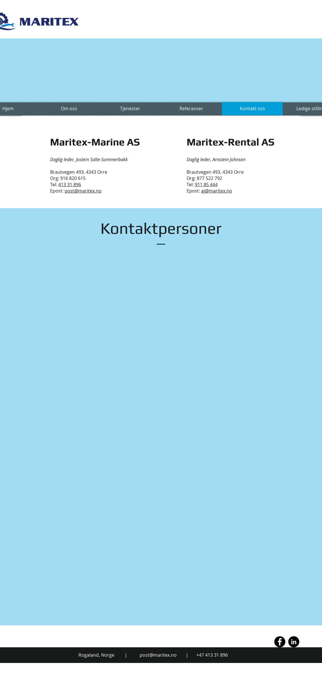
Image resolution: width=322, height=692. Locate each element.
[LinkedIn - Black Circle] (293, 641)
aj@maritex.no (216, 191)
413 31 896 (69, 184)
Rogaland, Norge (96, 655)
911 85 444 (206, 184)
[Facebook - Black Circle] (279, 641)
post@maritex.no (83, 191)
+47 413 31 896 (212, 655)
